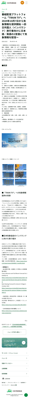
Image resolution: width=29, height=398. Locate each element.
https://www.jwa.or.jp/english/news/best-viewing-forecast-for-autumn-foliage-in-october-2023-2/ (14, 290)
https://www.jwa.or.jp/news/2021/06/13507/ (14, 305)
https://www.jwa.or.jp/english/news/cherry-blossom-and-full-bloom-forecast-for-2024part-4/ (14, 280)
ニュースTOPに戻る (14, 332)
